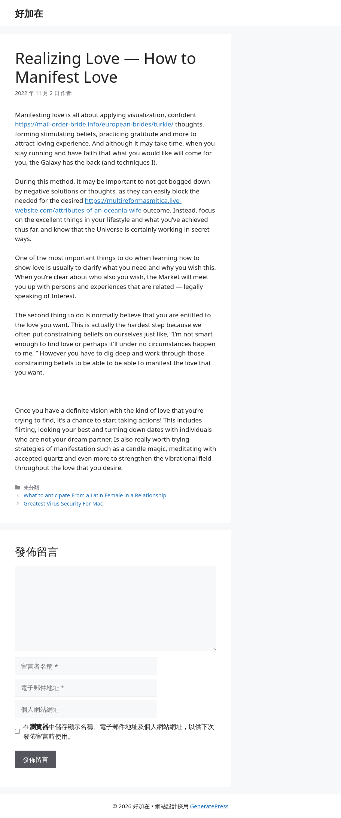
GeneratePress (209, 806)
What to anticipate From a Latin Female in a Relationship (95, 495)
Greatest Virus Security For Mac (63, 503)
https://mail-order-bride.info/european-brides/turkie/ (94, 124)
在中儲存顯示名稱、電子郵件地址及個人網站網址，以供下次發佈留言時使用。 (118, 731)
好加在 (29, 13)
